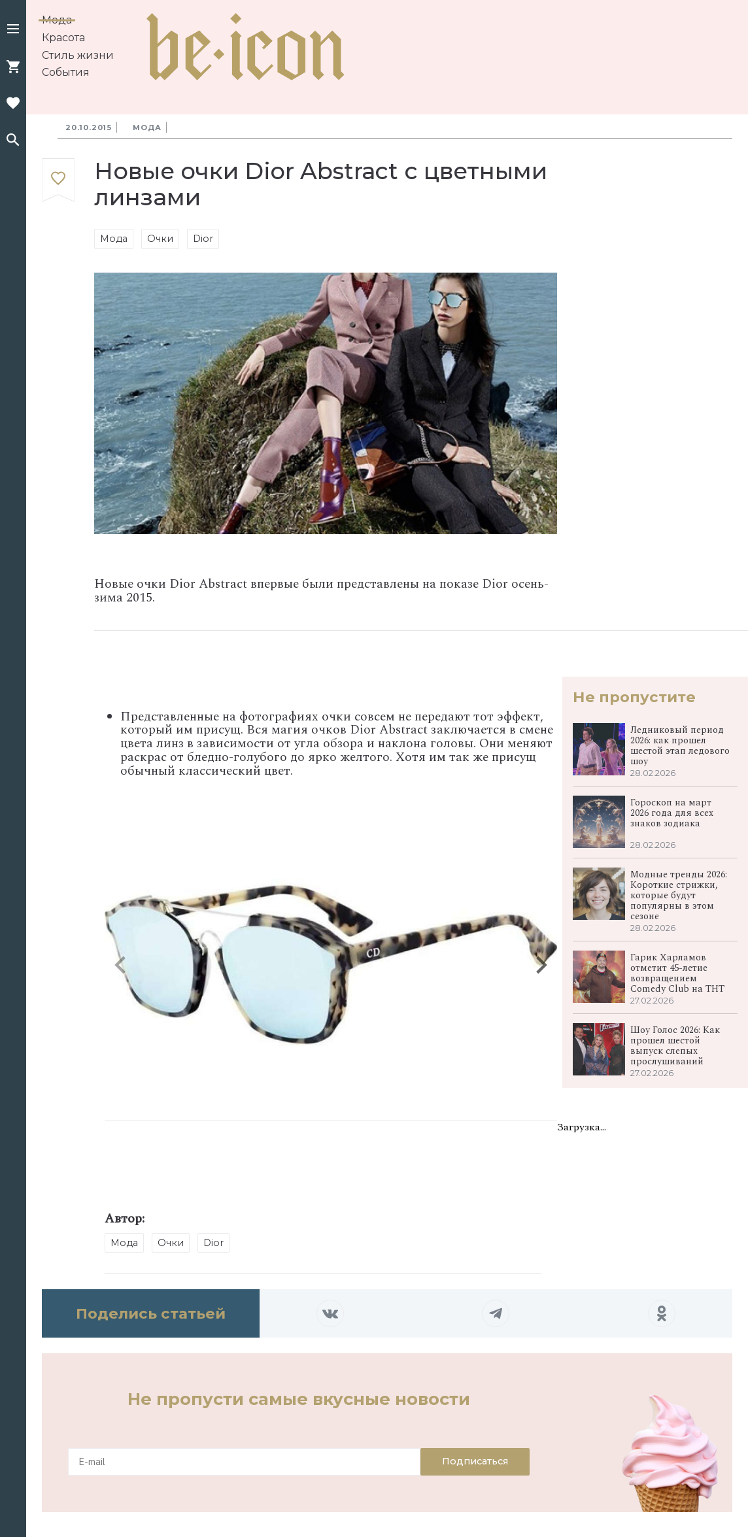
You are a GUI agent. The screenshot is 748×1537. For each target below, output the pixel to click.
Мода (57, 20)
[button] (13, 30)
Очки (160, 239)
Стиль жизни (78, 55)
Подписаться (475, 1461)
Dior (203, 239)
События (66, 72)
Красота (63, 37)
